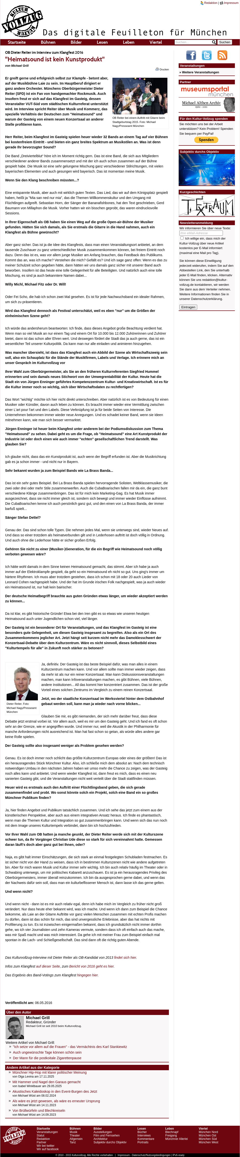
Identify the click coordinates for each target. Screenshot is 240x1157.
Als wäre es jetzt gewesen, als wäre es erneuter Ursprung (56, 1101)
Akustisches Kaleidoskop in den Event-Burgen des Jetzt (54, 1091)
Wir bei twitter (46, 1145)
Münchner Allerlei (176, 1139)
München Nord (208, 1132)
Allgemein (76, 1139)
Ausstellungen (103, 1132)
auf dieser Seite (48, 966)
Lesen (102, 42)
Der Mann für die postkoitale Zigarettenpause (47, 1058)
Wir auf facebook (48, 1149)
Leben (128, 42)
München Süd (208, 1139)
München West (208, 1142)
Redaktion (209, 3)
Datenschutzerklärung (206, 299)
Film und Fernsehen (107, 1135)
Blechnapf (171, 1132)
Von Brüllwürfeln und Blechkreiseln (38, 1111)
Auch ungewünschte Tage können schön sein (47, 1052)
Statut (40, 1135)
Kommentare (145, 1139)
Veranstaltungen (47, 1132)
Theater (75, 1135)
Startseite (17, 42)
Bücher (142, 1132)
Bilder (76, 42)
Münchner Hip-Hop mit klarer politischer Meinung (49, 1072)
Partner (41, 1142)
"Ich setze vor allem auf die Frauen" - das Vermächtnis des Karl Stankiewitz (70, 1047)
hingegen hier (87, 975)
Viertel (156, 42)
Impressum (229, 3)
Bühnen (48, 42)
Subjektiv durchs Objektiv (110, 1142)
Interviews (144, 1135)
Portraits (142, 1142)
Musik (73, 1132)
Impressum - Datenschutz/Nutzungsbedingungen (144, 1155)
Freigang (171, 1135)
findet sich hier (125, 957)
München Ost (207, 1135)
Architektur (101, 1139)
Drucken (162, 69)
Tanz (73, 1142)
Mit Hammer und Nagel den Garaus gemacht (46, 1082)
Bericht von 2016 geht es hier (91, 966)
